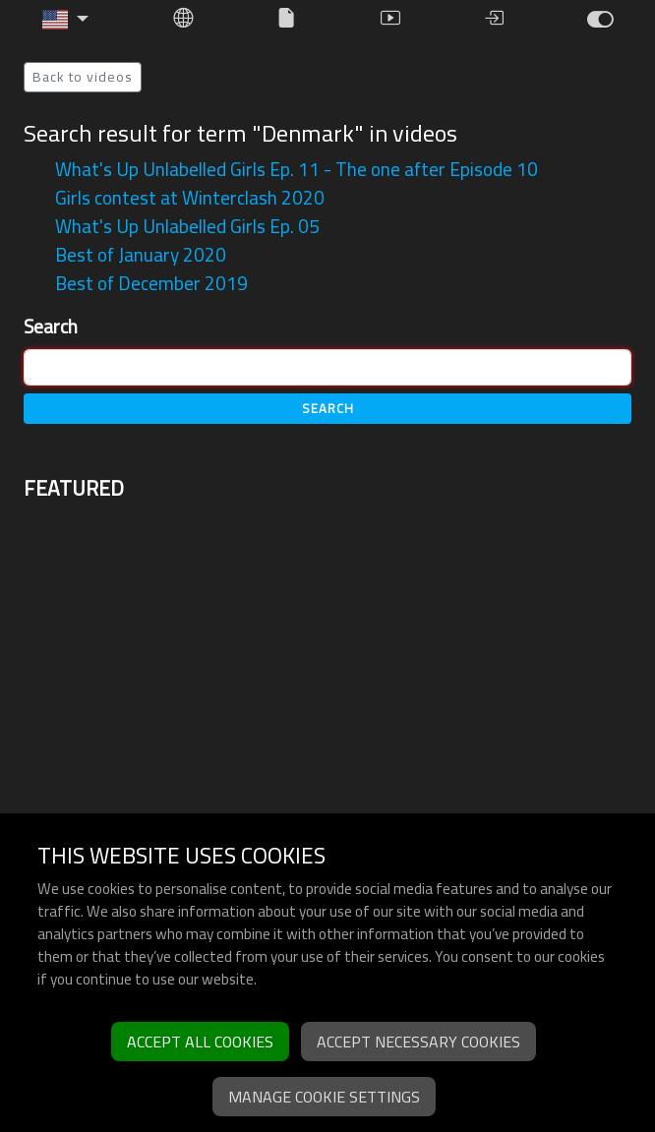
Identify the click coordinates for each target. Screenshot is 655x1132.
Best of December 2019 (151, 283)
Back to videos (82, 76)
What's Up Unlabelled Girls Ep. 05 (187, 226)
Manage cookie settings (324, 1096)
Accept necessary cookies (418, 1041)
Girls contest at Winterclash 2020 (190, 197)
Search (51, 327)
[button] (65, 20)
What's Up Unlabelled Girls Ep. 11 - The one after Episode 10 (296, 169)
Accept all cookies (200, 1041)
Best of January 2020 (140, 254)
